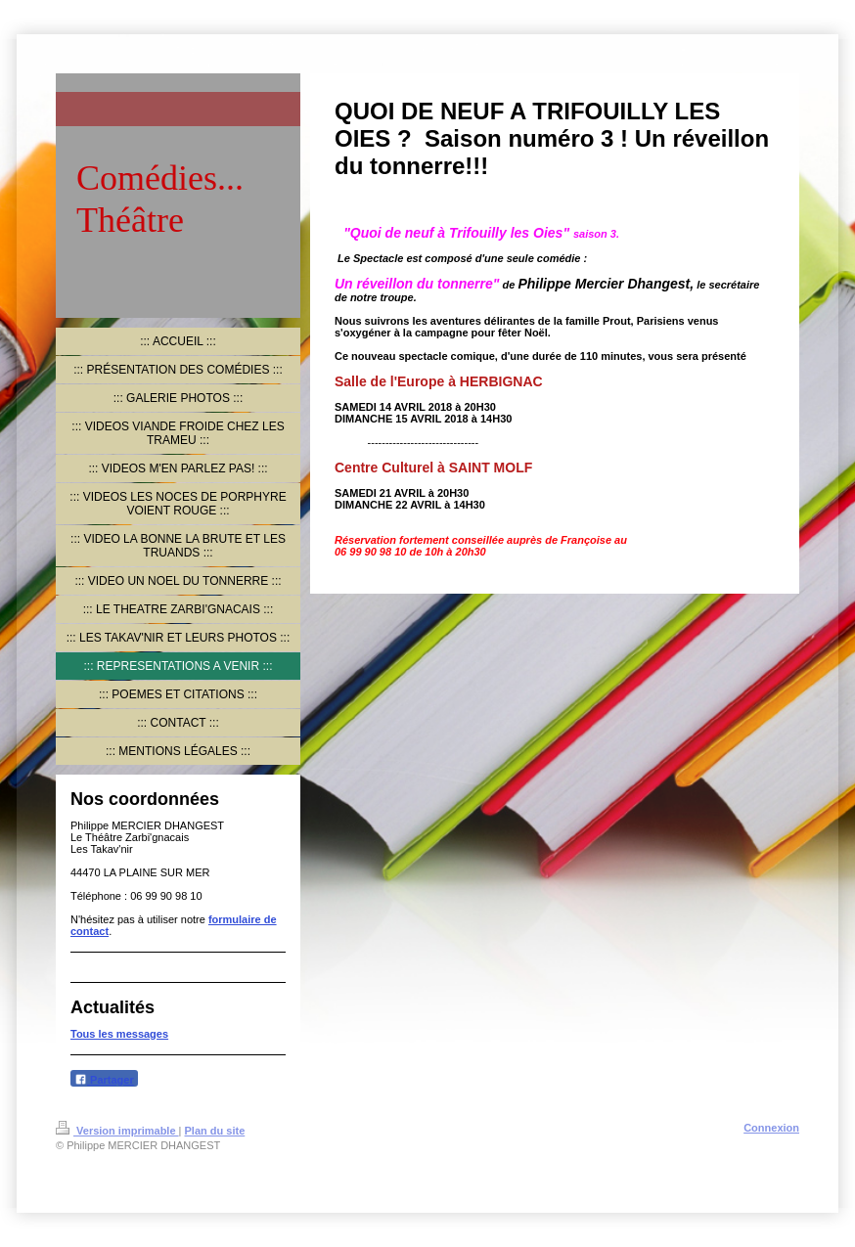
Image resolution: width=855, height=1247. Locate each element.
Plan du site (215, 1130)
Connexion (771, 1128)
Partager (104, 1079)
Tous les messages (119, 1034)
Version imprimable (117, 1130)
